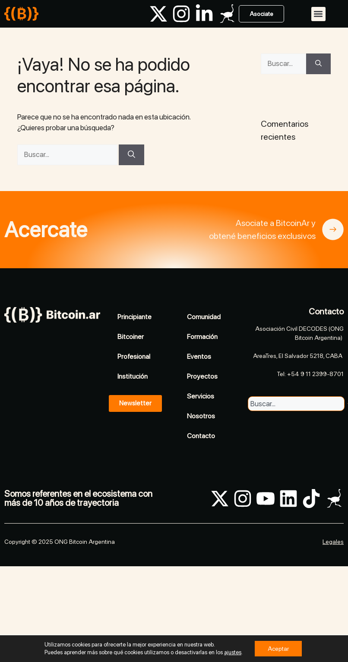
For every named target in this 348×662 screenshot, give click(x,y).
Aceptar (278, 648)
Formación (202, 337)
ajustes (232, 652)
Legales (333, 541)
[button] (318, 14)
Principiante (134, 317)
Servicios (200, 396)
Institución (132, 376)
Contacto (201, 436)
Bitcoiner (130, 337)
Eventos (199, 356)
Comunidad (204, 317)
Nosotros (201, 416)
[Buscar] (131, 154)
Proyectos (202, 376)
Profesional (133, 356)
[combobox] (296, 403)
